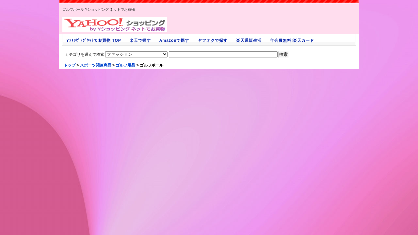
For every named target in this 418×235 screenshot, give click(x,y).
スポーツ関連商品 (95, 65)
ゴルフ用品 (125, 65)
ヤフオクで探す (213, 40)
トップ (69, 65)
